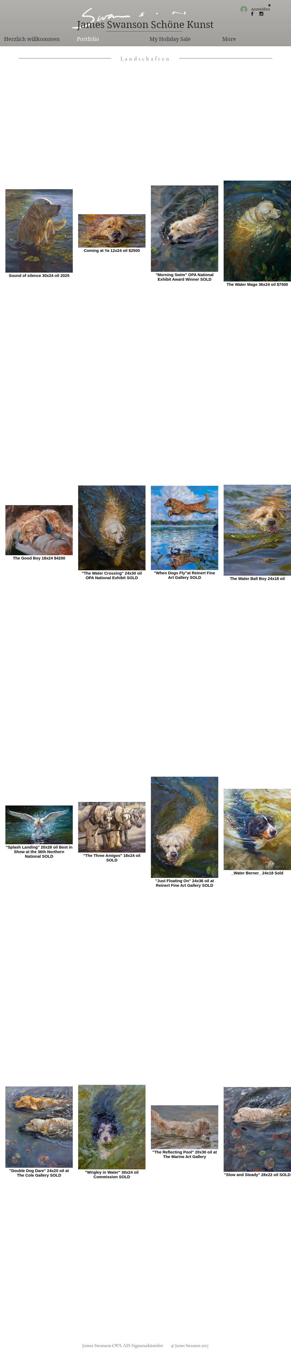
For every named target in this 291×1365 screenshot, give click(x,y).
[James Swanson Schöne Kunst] (145, 25)
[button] (269, 5)
